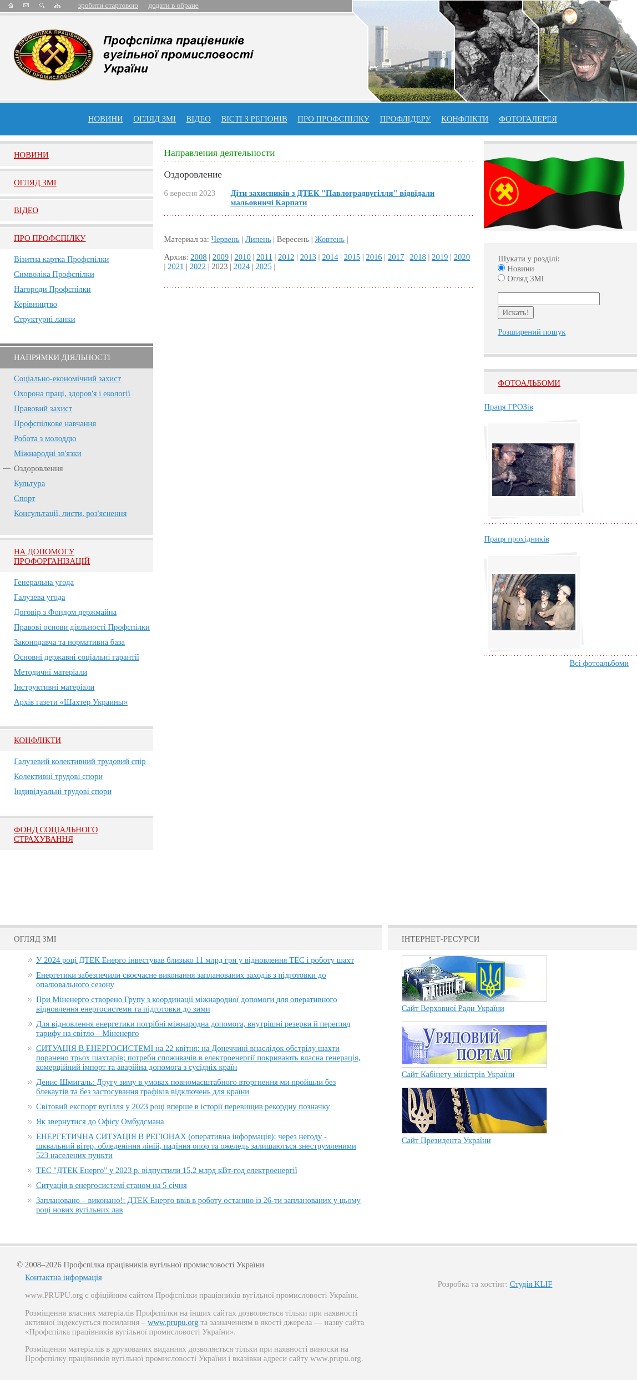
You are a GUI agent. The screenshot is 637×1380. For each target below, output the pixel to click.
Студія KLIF (531, 1284)
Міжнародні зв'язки (48, 453)
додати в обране (173, 5)
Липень (258, 239)
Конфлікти (37, 740)
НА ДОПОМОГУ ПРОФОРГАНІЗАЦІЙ (52, 556)
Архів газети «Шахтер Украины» (71, 701)
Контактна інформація (63, 1277)
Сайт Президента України (446, 1140)
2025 (263, 266)
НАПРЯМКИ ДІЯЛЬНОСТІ (62, 357)
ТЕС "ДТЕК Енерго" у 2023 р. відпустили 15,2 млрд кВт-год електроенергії (166, 1170)
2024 (242, 266)
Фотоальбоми (529, 382)
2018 (418, 256)
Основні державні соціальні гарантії (76, 657)
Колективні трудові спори (58, 776)
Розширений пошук (531, 331)
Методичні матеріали (50, 672)
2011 (264, 256)
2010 (242, 256)
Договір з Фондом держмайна (65, 612)
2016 (374, 256)
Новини (105, 118)
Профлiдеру (405, 118)
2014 (330, 256)
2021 (176, 266)
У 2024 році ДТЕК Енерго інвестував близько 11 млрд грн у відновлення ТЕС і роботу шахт (195, 960)
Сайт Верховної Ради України (453, 1008)
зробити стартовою (108, 5)
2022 (198, 266)
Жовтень (330, 239)
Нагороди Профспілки (52, 289)
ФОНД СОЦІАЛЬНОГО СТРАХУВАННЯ (56, 834)
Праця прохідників (516, 538)
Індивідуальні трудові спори (63, 791)
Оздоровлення (38, 468)
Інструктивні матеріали (54, 687)
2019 (440, 256)
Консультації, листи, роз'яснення (70, 513)
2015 (352, 256)
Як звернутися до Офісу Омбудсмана (100, 1121)
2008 (198, 256)
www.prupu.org (173, 1322)
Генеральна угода (44, 582)
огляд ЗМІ (154, 118)
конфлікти (464, 118)
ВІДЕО (198, 118)
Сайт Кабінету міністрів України (458, 1074)
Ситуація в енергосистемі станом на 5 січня (111, 1185)
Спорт (25, 498)
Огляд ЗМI (35, 182)
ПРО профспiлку (333, 118)
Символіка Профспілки (54, 274)
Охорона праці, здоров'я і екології (72, 393)
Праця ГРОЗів (508, 406)
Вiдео (26, 210)
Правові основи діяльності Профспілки (82, 627)
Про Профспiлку (49, 238)
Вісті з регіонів (254, 118)
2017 (396, 256)
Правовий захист (43, 408)
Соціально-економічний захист (67, 378)
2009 (221, 256)
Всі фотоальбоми (599, 663)
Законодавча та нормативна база (69, 642)
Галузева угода (39, 597)
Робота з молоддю (45, 438)
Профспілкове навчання (55, 423)
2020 (462, 256)
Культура (29, 483)
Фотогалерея (528, 118)
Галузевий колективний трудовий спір (80, 761)
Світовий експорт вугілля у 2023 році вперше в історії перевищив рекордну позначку (183, 1106)
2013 (308, 256)
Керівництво (35, 304)
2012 (286, 256)
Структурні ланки (44, 319)
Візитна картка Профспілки (61, 259)
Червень (225, 239)
